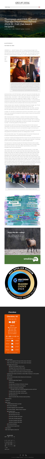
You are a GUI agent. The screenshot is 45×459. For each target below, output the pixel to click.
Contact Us (7, 400)
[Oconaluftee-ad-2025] (21, 299)
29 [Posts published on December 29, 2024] (14, 445)
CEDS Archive (11, 382)
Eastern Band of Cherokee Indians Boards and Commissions (19, 377)
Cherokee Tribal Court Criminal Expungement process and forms (24, 389)
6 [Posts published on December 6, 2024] (11, 440)
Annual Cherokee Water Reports (15, 380)
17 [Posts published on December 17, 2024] (6, 444)
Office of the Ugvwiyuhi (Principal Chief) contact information (19, 361)
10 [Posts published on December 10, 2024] (6, 442)
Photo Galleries (8, 398)
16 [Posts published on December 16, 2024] (5, 444)
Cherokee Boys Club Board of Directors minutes (18, 384)
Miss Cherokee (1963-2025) (14, 412)
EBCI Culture (7, 402)
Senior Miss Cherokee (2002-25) (15, 418)
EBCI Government (8, 359)
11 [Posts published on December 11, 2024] (8, 442)
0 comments (27, 29)
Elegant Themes (20, 457)
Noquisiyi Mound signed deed (13, 426)
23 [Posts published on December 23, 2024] (5, 445)
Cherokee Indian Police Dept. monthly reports (18, 393)
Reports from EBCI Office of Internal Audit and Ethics (19, 396)
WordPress (31, 457)
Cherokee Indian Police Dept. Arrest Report (17, 391)
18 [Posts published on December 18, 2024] (8, 444)
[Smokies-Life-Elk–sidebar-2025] (23, 263)
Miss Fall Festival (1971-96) (14, 414)
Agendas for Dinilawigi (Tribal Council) (16, 366)
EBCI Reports (9, 378)
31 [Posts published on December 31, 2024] (6, 447)
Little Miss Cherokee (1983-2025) (15, 422)
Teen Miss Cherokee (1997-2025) (15, 420)
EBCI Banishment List (13, 394)
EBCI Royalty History (11, 411)
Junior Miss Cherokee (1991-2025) (15, 416)
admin (7, 29)
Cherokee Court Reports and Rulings (16, 387)
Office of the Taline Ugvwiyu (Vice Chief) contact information (19, 362)
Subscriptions (8, 427)
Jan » (8, 449)
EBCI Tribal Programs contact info (12, 429)
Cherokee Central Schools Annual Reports (17, 385)
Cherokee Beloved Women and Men (14, 403)
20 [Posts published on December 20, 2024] (11, 444)
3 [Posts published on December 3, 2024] (6, 440)
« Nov (6, 449)
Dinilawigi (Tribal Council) (12, 364)
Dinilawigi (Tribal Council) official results (17, 368)
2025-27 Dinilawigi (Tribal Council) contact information (20, 369)
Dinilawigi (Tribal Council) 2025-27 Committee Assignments (21, 371)
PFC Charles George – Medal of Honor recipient (16, 409)
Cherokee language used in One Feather (15, 407)
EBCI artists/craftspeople (12, 405)
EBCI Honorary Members (12, 424)
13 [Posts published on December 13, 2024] (11, 442)
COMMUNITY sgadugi (19, 29)
